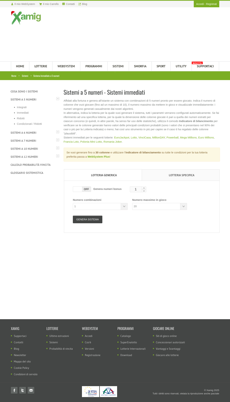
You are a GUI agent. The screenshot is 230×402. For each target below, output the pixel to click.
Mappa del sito (22, 361)
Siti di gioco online (166, 336)
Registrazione (92, 355)
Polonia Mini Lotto (91, 141)
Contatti (18, 342)
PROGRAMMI (93, 66)
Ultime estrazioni (59, 336)
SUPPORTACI (205, 66)
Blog (16, 348)
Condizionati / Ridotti (29, 123)
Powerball (172, 137)
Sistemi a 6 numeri (23, 132)
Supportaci (20, 336)
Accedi (200, 4)
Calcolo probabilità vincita (31, 165)
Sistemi (25, 76)
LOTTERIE (40, 66)
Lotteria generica (104, 175)
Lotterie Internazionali (133, 348)
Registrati (211, 4)
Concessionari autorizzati (170, 342)
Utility (181, 66)
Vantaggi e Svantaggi (168, 348)
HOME (20, 66)
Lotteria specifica (181, 175)
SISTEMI (118, 66)
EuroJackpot (121, 137)
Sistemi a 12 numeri (24, 157)
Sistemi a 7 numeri (23, 140)
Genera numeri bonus (106, 188)
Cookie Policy (21, 368)
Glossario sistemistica (27, 173)
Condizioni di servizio (26, 374)
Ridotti (21, 118)
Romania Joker (112, 141)
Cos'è (88, 342)
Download (126, 355)
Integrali (22, 107)
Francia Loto (71, 141)
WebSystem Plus (99, 156)
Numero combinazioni (87, 199)
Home (13, 76)
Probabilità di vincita (61, 348)
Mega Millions (188, 137)
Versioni (89, 348)
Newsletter (20, 355)
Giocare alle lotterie (167, 355)
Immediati (23, 112)
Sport (161, 66)
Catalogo (125, 336)
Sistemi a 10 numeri (24, 148)
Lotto (134, 137)
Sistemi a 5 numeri (23, 99)
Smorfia (140, 66)
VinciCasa (144, 137)
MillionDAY (158, 137)
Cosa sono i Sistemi (24, 91)
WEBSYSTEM (66, 66)
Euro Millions (206, 137)
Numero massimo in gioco (149, 199)
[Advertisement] (132, 34)
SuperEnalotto (128, 342)
